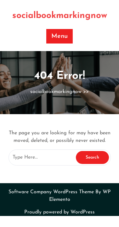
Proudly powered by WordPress (59, 212)
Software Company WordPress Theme (51, 192)
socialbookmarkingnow (59, 15)
